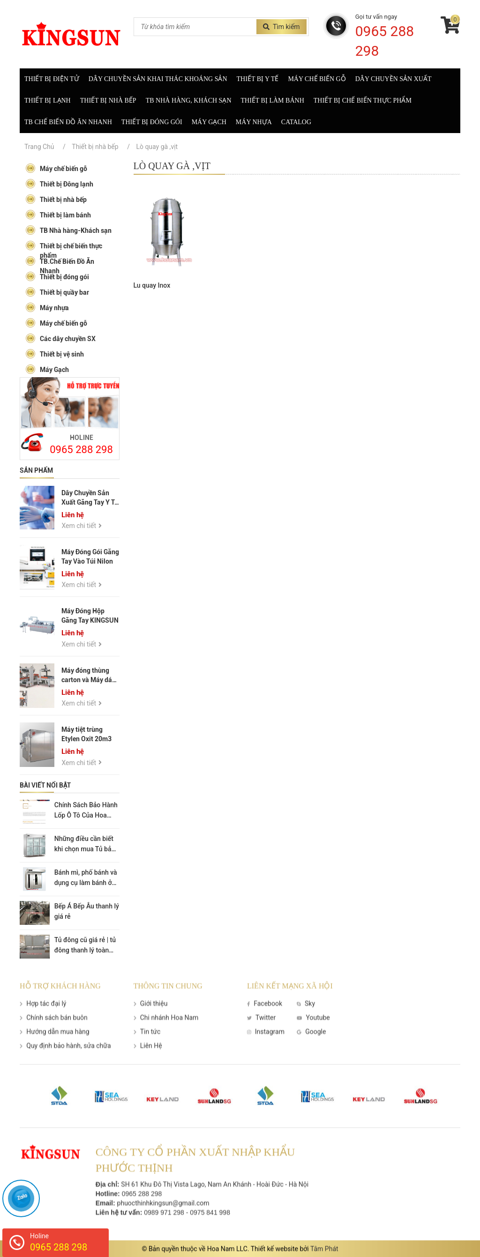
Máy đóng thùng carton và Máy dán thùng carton (88, 680)
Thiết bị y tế (258, 78)
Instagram (266, 1047)
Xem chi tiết (81, 525)
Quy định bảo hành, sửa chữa (65, 1061)
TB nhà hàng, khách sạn (189, 100)
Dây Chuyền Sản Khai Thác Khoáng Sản (158, 78)
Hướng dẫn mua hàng (55, 1047)
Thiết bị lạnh (47, 100)
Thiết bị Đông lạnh (59, 183)
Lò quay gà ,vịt (157, 146)
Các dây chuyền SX (60, 338)
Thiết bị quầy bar (57, 291)
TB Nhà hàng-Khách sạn (68, 229)
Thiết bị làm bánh (272, 100)
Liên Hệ (148, 1061)
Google (311, 1047)
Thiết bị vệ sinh (54, 353)
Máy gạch (209, 122)
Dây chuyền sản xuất (393, 78)
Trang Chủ (39, 146)
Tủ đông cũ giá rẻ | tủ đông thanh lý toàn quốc (85, 950)
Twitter (261, 1033)
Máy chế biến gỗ (316, 78)
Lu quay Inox (152, 285)
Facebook (264, 1019)
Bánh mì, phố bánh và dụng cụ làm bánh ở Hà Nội (85, 883)
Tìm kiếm (281, 26)
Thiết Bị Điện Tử (51, 78)
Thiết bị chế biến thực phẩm (363, 100)
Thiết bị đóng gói (151, 122)
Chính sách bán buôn (54, 1033)
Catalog (296, 122)
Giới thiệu (151, 1019)
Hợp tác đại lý (43, 1019)
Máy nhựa (254, 122)
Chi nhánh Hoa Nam (166, 1033)
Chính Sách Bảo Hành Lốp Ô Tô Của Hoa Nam (86, 815)
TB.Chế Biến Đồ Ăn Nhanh (59, 265)
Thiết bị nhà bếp (108, 100)
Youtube (313, 1033)
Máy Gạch (47, 369)
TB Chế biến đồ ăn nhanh (68, 122)
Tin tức (147, 1047)
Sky (306, 1019)
